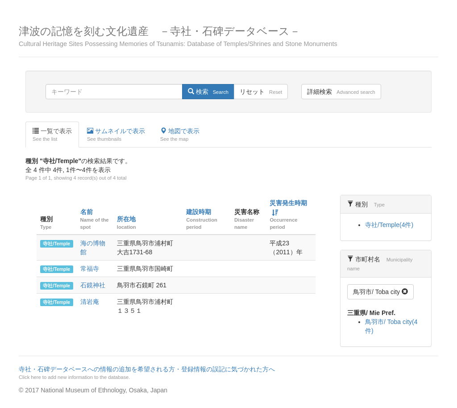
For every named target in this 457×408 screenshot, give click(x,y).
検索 (208, 91)
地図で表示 (179, 135)
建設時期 (198, 211)
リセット (261, 91)
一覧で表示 (52, 135)
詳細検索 (341, 91)
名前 (86, 211)
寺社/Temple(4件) (389, 224)
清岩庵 (89, 301)
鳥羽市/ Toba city (380, 291)
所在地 (126, 219)
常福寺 (89, 268)
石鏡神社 (92, 285)
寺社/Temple (56, 243)
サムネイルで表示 (116, 135)
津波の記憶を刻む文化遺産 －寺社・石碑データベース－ (228, 36)
